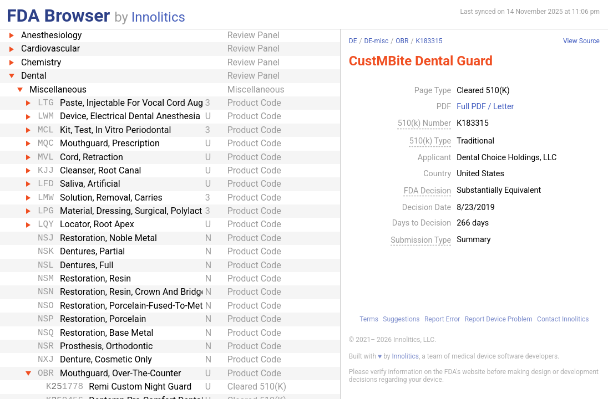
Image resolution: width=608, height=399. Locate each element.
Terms (368, 319)
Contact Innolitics (563, 319)
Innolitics (158, 17)
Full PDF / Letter (485, 107)
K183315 (429, 41)
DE (353, 41)
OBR (402, 41)
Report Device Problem (499, 319)
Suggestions (401, 319)
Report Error (442, 319)
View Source (581, 41)
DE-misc (376, 41)
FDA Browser (58, 15)
